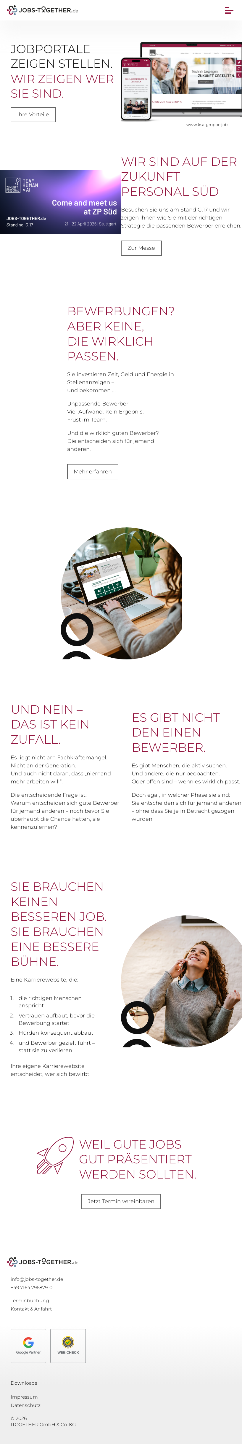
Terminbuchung (30, 1300)
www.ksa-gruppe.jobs (207, 124)
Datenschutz (26, 1405)
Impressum (24, 1397)
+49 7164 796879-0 (31, 1287)
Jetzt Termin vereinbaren (121, 1201)
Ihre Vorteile (33, 114)
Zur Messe (141, 248)
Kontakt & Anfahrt (31, 1309)
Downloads (24, 1383)
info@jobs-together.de (37, 1279)
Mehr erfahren (93, 471)
